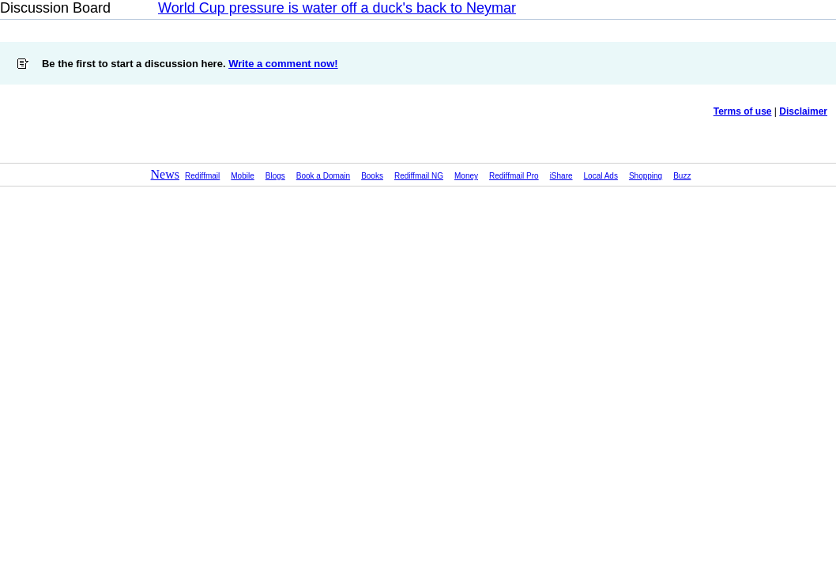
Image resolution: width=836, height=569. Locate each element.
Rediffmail (202, 175)
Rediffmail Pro (514, 175)
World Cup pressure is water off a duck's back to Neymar (337, 8)
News (165, 174)
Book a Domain (323, 175)
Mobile (242, 175)
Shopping (645, 175)
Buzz (682, 175)
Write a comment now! (282, 64)
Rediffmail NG (418, 175)
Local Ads (601, 175)
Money (466, 175)
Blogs (275, 175)
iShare (561, 175)
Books (372, 175)
